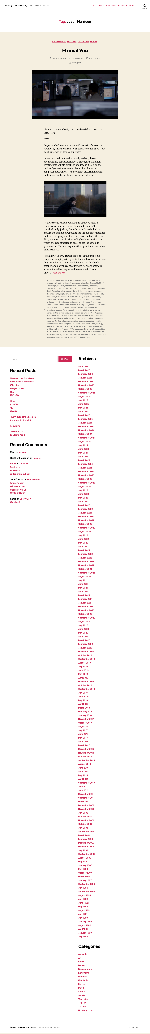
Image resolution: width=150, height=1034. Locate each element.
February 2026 (86, 374)
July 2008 (83, 813)
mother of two (65, 312)
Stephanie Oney (66, 325)
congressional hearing (87, 288)
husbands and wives (65, 301)
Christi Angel (52, 286)
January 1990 (85, 922)
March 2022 (84, 550)
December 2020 (87, 607)
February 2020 (86, 644)
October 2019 (85, 655)
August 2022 (85, 532)
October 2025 (85, 389)
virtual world (80, 330)
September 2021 (87, 573)
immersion (78, 301)
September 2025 (87, 393)
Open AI (101, 312)
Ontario (94, 312)
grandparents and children (83, 296)
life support (69, 307)
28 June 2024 (77, 59)
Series (81, 992)
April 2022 (84, 547)
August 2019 (85, 663)
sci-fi (58, 322)
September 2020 (87, 618)
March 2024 (84, 460)
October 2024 (85, 434)
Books (101, 5)
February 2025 (86, 419)
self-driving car (79, 322)
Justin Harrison (80, 304)
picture (66, 314)
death (60, 291)
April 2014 (84, 779)
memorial (80, 309)
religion (100, 317)
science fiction (67, 322)
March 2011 (84, 802)
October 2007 (85, 817)
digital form (73, 294)
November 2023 (87, 475)
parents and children (55, 314)
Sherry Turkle (94, 322)
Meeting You (71, 309)
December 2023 (87, 472)
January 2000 (85, 865)
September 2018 (87, 689)
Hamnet (23, 453)
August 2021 (85, 577)
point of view (75, 314)
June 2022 (84, 539)
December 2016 (87, 749)
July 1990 (83, 918)
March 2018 (84, 708)
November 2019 (87, 652)
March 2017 (84, 745)
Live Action (84, 42)
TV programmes (97, 327)
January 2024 (85, 468)
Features (71, 42)
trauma (59, 327)
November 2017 (87, 719)
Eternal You (75, 50)
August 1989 (85, 925)
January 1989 (85, 933)
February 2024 (86, 464)
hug (99, 299)
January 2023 (85, 513)
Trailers (82, 1007)
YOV (103, 335)
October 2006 (86, 824)
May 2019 (83, 674)
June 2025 (84, 404)
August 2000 (85, 858)
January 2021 (85, 603)
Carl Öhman (91, 283)
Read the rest (60, 273)
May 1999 (83, 869)
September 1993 (87, 892)
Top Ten (82, 1003)
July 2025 (83, 400)
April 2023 (84, 502)
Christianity (94, 286)
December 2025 (87, 382)
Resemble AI (52, 320)
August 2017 (85, 727)
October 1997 (85, 873)
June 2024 (84, 449)
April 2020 (84, 637)
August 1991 (85, 910)
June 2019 (84, 670)
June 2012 (84, 790)
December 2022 (87, 517)
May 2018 (83, 700)
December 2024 (87, 427)
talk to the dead (90, 325)
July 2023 (83, 490)
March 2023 (84, 505)
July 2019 (83, 667)
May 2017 (83, 738)
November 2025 (87, 385)
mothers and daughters (81, 312)
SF (87, 322)
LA (48, 307)
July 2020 (83, 625)
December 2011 (86, 794)
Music (132, 5)
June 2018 (84, 697)
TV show (50, 330)
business (66, 283)
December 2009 (87, 805)
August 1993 (85, 895)
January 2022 (85, 558)
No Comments (95, 59)
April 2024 (84, 457)
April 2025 (84, 412)
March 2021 (84, 595)
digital (65, 294)
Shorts (82, 996)
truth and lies (68, 327)
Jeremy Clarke (60, 59)
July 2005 (83, 828)
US (55, 330)
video (60, 330)
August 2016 (85, 764)
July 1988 (83, 937)
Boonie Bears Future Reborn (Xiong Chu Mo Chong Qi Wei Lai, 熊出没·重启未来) (25, 487)
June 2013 (84, 787)
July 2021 (83, 580)
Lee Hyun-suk (55, 307)
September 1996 (87, 884)
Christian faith (71, 286)
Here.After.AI (73, 299)
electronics (83, 294)
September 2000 (87, 854)
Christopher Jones (54, 288)
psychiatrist (67, 317)
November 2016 (87, 753)
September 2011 (87, 798)
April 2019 (84, 678)
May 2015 (83, 775)
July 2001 (83, 850)
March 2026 (84, 370)
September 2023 (87, 483)
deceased (51, 294)
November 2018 (87, 682)
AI (69, 280)
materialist (61, 309)
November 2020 (87, 610)
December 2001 (87, 847)
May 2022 (83, 543)
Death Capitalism (70, 291)
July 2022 (83, 535)
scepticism (51, 322)
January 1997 (85, 880)
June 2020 (84, 629)
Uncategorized (86, 1011)
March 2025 (84, 415)
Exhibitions (111, 5)
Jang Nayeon (56, 304)
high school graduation (88, 299)
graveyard (99, 296)
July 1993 (83, 899)
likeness (78, 307)
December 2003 (87, 843)
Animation (83, 954)
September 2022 (87, 528)
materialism (51, 309)
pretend (93, 314)
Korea (101, 304)
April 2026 (84, 367)
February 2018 (86, 712)
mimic (96, 309)
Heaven (60, 299)
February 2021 (86, 599)
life (63, 307)
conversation (52, 291)
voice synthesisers (93, 330)
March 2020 (84, 640)
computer (73, 288)
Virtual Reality (68, 330)
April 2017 (83, 742)
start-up (55, 325)
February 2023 (86, 509)
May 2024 (83, 453)
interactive (92, 301)
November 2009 (87, 809)
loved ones (95, 307)
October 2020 (85, 614)
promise (59, 317)
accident (56, 280)
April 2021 (83, 592)
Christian (61, 286)
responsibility (63, 320)
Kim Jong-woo (92, 304)
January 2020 (85, 648)
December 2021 (87, 562)
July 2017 (83, 730)
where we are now (74, 333)
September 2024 (87, 438)
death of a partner (99, 291)
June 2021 (84, 584)
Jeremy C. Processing (17, 5)
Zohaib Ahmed (52, 338)
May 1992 (83, 907)
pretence (85, 314)
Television (83, 999)
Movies (121, 5)
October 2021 (85, 569)
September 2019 (87, 659)
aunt (95, 280)
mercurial (89, 309)
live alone (86, 307)
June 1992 (84, 903)
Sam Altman (74, 320)
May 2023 (83, 498)
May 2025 (83, 408)
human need (51, 301)
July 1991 (83, 914)
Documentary (58, 42)
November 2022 (87, 520)
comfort (65, 288)
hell (65, 299)
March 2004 (84, 835)
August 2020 (85, 622)
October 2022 (85, 524)
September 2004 (87, 832)
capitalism (82, 283)
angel (90, 280)
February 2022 (86, 554)
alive (85, 280)
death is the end (84, 291)
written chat (96, 335)
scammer (94, 320)
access (49, 280)
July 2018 (83, 693)
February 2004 (86, 839)
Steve (13, 464)
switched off (78, 325)
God (70, 296)
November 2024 (87, 430)
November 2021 (87, 565)
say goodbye (84, 320)
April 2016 (84, 772)
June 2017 (84, 734)
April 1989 (84, 929)
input (85, 301)
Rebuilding (16, 426)
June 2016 (84, 768)
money (56, 312)
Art (94, 5)
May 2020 (83, 633)
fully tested (63, 296)
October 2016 (85, 757)
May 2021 (83, 588)
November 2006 (87, 820)
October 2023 (85, 479)
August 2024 (85, 442)
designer (59, 294)
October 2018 (85, 685)
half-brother (51, 299)
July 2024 (83, 445)
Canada (74, 283)
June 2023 (84, 494)
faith (56, 296)
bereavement (52, 283)
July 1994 (83, 888)
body (60, 283)
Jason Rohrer (68, 304)
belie (100, 280)
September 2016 (87, 760)
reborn (85, 317)
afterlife (64, 280)
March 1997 (84, 877)
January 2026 (85, 378)
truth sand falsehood (82, 327)
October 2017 (85, 723)
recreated (92, 317)
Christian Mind (83, 286)
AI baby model (76, 280)
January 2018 (85, 715)
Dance (81, 966)
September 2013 (87, 783)
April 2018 (84, 704)
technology (51, 327)
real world (77, 317)
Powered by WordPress (51, 1028)
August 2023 (85, 487)
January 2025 (85, 423)
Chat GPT (101, 283)
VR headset (61, 333)
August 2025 (85, 397)
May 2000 (83, 862)
